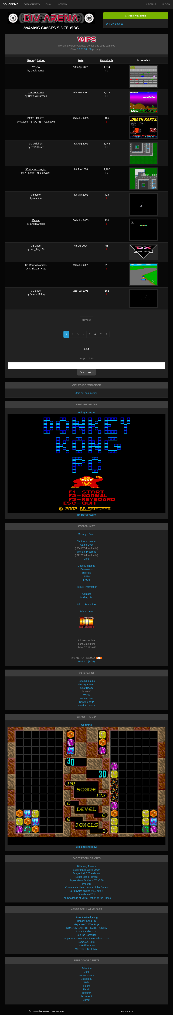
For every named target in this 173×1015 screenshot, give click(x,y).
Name (30, 60)
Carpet (86, 999)
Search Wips (86, 372)
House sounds (86, 975)
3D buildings (36, 143)
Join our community (86, 393)
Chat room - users (86, 541)
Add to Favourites (86, 604)
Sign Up (151, 4)
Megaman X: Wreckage (86, 924)
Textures (86, 992)
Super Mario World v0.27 (86, 869)
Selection (87, 968)
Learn (62, 4)
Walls (87, 982)
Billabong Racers (86, 866)
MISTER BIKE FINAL (86, 949)
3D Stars (35, 290)
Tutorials (86, 572)
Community (32, 4)
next (86, 349)
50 (85, 49)
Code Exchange (86, 565)
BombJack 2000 (86, 942)
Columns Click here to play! (86, 785)
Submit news (86, 611)
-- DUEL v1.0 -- (36, 92)
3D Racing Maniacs (35, 265)
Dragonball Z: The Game (86, 873)
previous (86, 319)
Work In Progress (86, 551)
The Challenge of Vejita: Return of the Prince (86, 898)
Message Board (86, 534)
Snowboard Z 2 (86, 894)
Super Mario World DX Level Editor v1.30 (86, 938)
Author (41, 60)
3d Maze (36, 245)
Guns (86, 971)
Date (80, 60)
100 (89, 49)
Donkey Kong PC (86, 921)
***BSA (36, 67)
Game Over (86, 544)
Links (86, 558)
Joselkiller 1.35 (86, 945)
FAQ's (86, 579)
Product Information (86, 586)
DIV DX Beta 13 (114, 23)
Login (166, 4)
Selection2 (86, 978)
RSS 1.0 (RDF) (86, 661)
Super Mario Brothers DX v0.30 (86, 880)
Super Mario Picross (86, 876)
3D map (36, 220)
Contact (86, 593)
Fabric (86, 989)
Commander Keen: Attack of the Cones (86, 887)
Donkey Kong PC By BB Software (86, 463)
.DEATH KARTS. (36, 118)
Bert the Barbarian (87, 935)
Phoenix (86, 883)
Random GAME (86, 705)
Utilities (86, 576)
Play (49, 4)
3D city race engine (35, 169)
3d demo (35, 194)
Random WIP (86, 702)
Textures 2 (86, 996)
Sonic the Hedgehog (86, 917)
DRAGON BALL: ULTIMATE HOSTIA (86, 928)
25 (82, 49)
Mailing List (86, 597)
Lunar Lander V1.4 (86, 931)
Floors (86, 985)
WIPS (86, 695)
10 (78, 49)
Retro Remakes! (86, 681)
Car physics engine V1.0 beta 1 (86, 890)
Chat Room (86, 688)
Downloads (106, 60)
